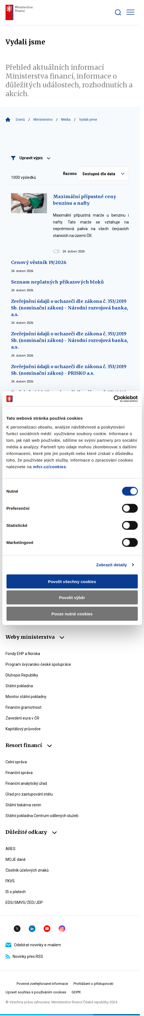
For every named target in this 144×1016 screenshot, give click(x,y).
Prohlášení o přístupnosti (93, 984)
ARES (10, 849)
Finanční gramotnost (23, 707)
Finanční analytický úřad (26, 783)
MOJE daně (15, 859)
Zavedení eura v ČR (22, 718)
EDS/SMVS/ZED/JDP (24, 902)
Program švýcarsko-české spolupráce (38, 664)
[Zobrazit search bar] (118, 12)
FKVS (10, 881)
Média (65, 120)
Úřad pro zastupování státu (29, 794)
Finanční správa (19, 772)
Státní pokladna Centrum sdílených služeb (42, 815)
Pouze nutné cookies (72, 613)
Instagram (62, 928)
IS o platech (16, 892)
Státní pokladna (19, 686)
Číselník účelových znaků (27, 870)
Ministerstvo (43, 120)
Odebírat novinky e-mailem (33, 945)
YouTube (47, 928)
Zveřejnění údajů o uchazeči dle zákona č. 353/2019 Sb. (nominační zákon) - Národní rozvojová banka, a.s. (69, 307)
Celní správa (16, 762)
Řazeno (70, 173)
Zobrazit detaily (111, 564)
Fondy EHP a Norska (23, 653)
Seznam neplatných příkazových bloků (57, 282)
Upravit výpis (34, 158)
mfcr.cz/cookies (49, 466)
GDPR (76, 992)
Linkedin (32, 928)
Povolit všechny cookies (72, 581)
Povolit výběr (72, 597)
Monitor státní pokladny (26, 696)
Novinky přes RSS (24, 956)
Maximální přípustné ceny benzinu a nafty (84, 200)
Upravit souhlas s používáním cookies (36, 992)
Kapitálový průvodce (23, 729)
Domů (20, 119)
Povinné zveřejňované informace (42, 984)
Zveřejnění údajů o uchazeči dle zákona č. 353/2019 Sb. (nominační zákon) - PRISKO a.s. (68, 370)
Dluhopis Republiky (22, 675)
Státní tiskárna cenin (23, 805)
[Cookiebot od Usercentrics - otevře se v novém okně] (113, 398)
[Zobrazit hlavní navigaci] (130, 12)
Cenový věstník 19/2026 (38, 262)
